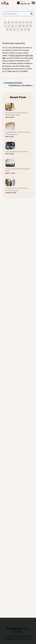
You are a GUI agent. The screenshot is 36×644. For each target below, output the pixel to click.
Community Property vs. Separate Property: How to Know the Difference (18, 133)
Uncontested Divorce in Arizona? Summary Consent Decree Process (16, 189)
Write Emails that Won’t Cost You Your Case (16, 152)
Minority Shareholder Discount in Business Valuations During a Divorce (16, 114)
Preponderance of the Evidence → (21, 85)
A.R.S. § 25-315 (16, 55)
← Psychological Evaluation (12, 83)
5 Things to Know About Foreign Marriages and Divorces (17, 170)
